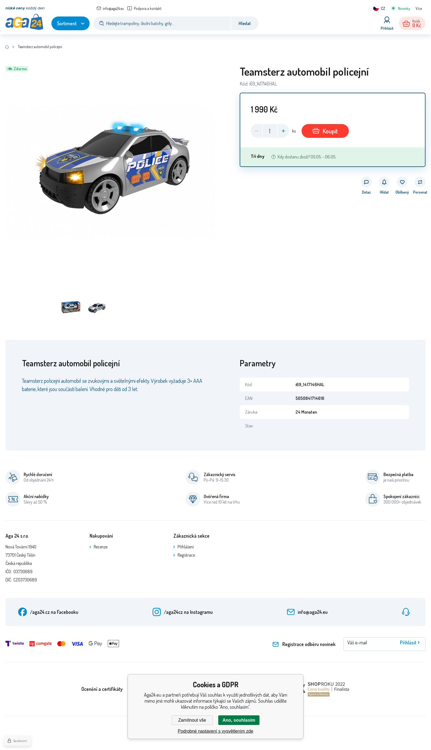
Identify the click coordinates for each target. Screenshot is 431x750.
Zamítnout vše (192, 720)
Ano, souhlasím (238, 720)
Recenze (100, 547)
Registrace (186, 555)
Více (419, 8)
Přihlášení (186, 547)
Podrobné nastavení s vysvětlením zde (215, 731)
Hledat (245, 23)
